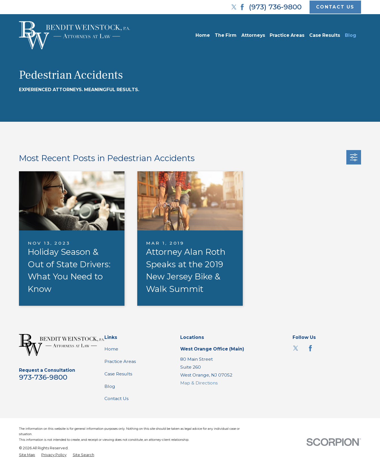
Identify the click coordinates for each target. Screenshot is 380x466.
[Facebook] (242, 7)
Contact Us (116, 398)
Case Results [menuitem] (324, 35)
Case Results (118, 374)
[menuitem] (27, 455)
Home (111, 349)
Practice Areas (120, 361)
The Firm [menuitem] (226, 35)
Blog (109, 386)
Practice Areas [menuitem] (287, 35)
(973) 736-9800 (275, 7)
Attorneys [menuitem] (253, 35)
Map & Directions (199, 383)
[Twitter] (234, 7)
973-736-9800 (43, 377)
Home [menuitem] (203, 35)
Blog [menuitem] (350, 35)
